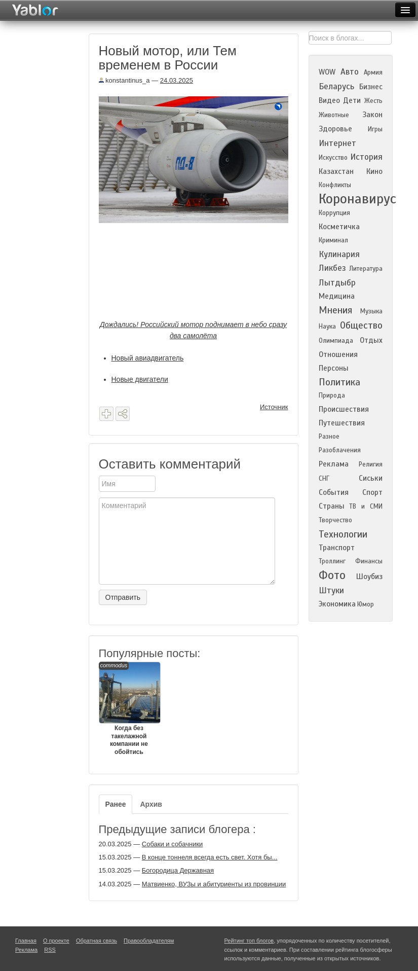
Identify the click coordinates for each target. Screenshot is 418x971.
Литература (366, 269)
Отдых (371, 340)
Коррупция (334, 213)
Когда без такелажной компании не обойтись (129, 709)
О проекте (56, 941)
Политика (339, 382)
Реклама (334, 464)
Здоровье (335, 128)
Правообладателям (149, 941)
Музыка (371, 311)
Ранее (115, 804)
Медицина (337, 296)
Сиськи (371, 478)
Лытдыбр (337, 282)
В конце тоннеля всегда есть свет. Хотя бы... (210, 857)
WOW (327, 72)
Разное (329, 437)
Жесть (373, 101)
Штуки (331, 590)
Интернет (337, 143)
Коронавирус (357, 198)
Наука (327, 326)
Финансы (369, 561)
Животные (334, 115)
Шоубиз (369, 576)
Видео (329, 100)
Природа (332, 395)
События (334, 492)
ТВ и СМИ (365, 506)
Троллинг (332, 561)
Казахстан (336, 171)
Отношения (338, 354)
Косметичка (339, 226)
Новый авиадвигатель (147, 358)
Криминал (333, 240)
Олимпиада (336, 341)
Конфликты (335, 185)
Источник (274, 407)
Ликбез (332, 268)
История (366, 157)
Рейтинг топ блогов (249, 941)
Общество (361, 325)
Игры (375, 129)
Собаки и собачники (172, 844)
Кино (374, 171)
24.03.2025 (176, 80)
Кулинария (339, 254)
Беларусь (336, 86)
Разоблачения (340, 450)
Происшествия (344, 409)
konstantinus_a (124, 80)
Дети (352, 100)
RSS (50, 950)
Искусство (333, 158)
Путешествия (342, 422)
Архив (151, 804)
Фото (332, 575)
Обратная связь (96, 941)
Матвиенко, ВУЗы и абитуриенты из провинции (214, 884)
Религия (371, 464)
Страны (332, 506)
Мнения (335, 310)
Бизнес (371, 86)
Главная (25, 941)
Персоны (334, 368)
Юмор (365, 604)
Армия (373, 72)
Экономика (337, 603)
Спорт (372, 492)
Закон (372, 114)
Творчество (335, 520)
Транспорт (337, 547)
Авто (349, 71)
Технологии (343, 534)
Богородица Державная (178, 870)
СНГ (324, 479)
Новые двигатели (139, 379)
